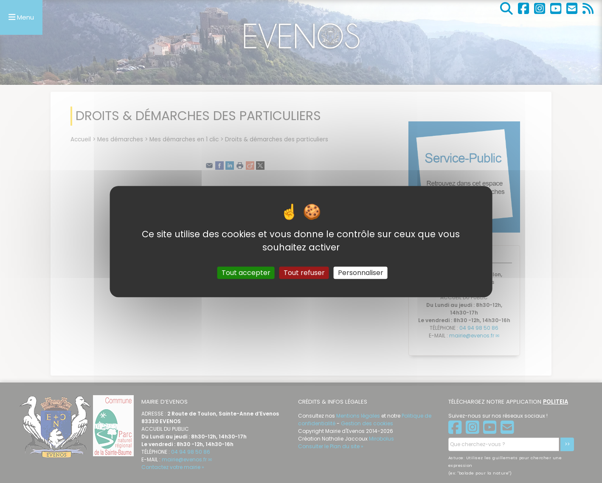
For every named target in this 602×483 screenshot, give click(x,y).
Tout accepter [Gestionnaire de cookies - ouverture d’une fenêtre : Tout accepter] (246, 273)
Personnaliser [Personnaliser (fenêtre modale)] (360, 273)
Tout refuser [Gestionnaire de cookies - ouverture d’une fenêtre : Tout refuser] (304, 273)
